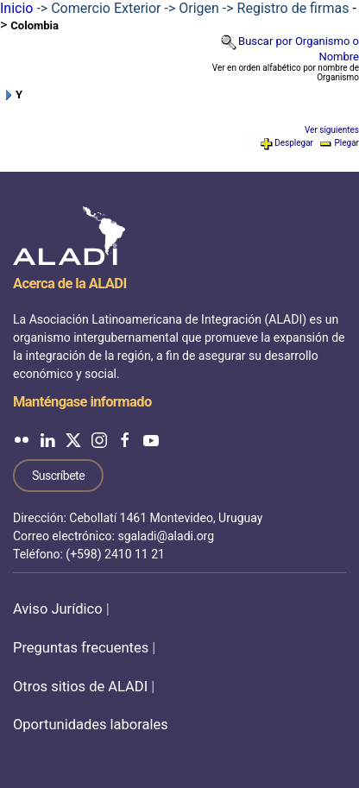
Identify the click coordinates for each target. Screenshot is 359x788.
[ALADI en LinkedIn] (47, 439)
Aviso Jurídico (58, 609)
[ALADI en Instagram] (99, 439)
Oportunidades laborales (90, 724)
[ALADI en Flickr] (21, 439)
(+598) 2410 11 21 (115, 554)
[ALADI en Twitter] (73, 439)
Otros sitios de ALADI (80, 686)
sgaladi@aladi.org (165, 536)
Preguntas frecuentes (80, 648)
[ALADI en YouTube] (151, 439)
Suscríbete (58, 475)
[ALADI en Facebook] (125, 439)
